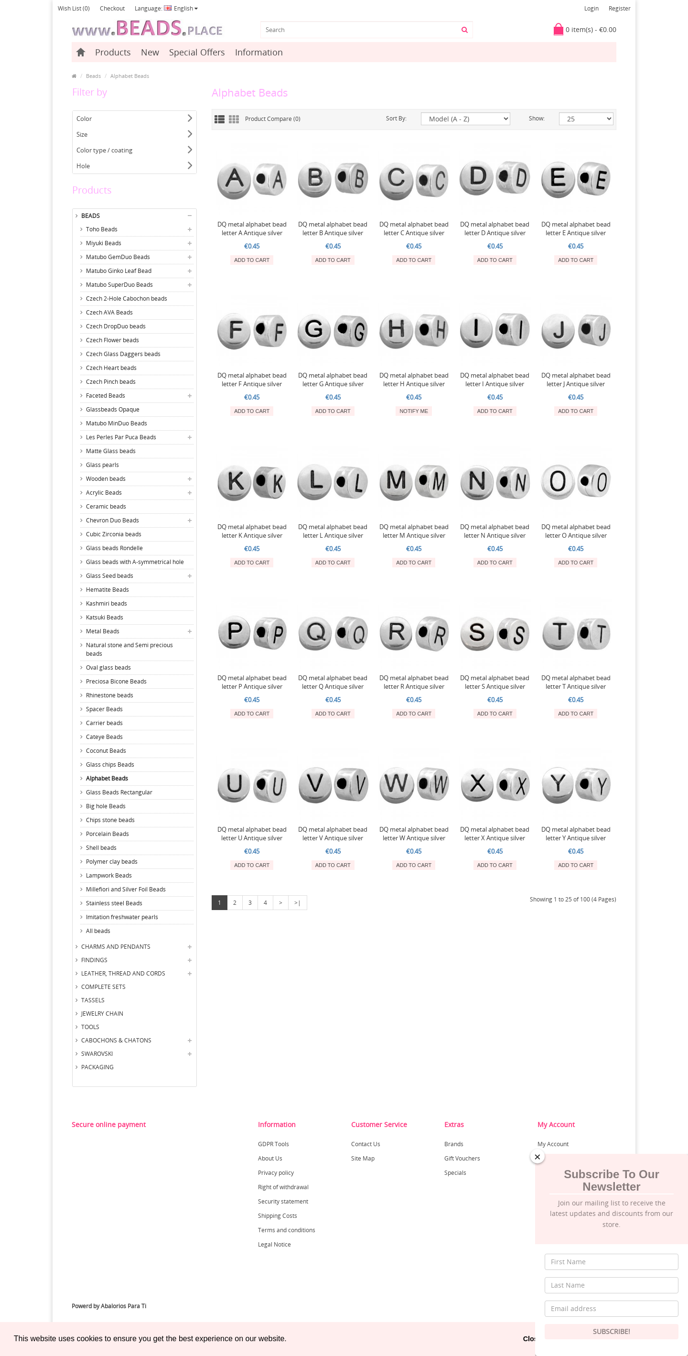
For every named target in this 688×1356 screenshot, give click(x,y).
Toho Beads (102, 229)
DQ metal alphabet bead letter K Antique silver (252, 531)
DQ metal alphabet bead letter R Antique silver (414, 682)
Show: (537, 118)
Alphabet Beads (129, 75)
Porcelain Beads (107, 834)
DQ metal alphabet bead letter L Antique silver (332, 531)
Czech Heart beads (111, 368)
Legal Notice (274, 1244)
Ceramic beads (106, 506)
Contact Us (365, 1144)
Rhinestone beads (109, 695)
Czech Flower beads (112, 340)
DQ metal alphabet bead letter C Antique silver (414, 228)
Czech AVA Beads (109, 312)
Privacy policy (276, 1173)
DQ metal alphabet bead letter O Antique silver (576, 531)
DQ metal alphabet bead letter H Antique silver (414, 379)
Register (620, 8)
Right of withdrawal (283, 1187)
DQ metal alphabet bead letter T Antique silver (576, 682)
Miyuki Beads (103, 243)
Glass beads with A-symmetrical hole (135, 562)
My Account (553, 1144)
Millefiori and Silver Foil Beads (126, 889)
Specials (455, 1173)
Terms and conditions (286, 1230)
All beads (98, 931)
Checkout (112, 8)
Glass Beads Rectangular (119, 792)
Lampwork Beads (109, 875)
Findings (94, 960)
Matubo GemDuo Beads (118, 257)
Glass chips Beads (110, 764)
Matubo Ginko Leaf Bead (118, 271)
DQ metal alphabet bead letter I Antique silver (494, 379)
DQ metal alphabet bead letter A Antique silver (252, 228)
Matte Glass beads (111, 451)
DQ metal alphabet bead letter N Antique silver (494, 531)
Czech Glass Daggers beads (123, 354)
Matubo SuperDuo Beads (119, 285)
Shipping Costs (277, 1216)
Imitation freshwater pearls (122, 917)
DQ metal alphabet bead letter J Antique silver (576, 379)
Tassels (93, 1000)
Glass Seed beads (109, 576)
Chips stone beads (110, 820)
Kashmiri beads (106, 603)
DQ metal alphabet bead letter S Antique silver (494, 682)
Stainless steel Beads (114, 903)
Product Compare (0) (273, 119)
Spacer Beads (104, 709)
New (150, 52)
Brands (453, 1144)
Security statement (283, 1201)
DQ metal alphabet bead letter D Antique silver (494, 228)
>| (297, 903)
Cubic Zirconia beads (113, 534)
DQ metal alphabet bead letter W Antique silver (414, 833)
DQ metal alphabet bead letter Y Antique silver (576, 833)
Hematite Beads (107, 590)
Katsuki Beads (104, 617)
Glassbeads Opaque (113, 409)
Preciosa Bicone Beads (116, 681)
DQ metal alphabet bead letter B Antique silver (332, 228)
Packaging (97, 1067)
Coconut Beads (106, 751)
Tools (90, 1027)
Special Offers (197, 52)
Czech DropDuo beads (116, 326)
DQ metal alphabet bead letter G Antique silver (332, 379)
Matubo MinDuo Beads (116, 423)
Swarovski (97, 1054)
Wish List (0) (74, 8)
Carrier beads (104, 723)
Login (591, 8)
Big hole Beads (106, 806)
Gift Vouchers (462, 1158)
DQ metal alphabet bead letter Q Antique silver (332, 682)
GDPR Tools (273, 1144)
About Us (270, 1158)
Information (259, 52)
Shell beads (101, 848)
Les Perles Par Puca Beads (121, 437)
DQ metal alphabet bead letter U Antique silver (252, 833)
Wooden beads (106, 479)
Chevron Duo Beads (112, 520)
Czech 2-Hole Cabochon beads (126, 298)
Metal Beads (102, 631)
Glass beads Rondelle (114, 548)
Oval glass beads (108, 667)
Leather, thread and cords (123, 973)
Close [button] (532, 1339)
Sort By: (396, 118)
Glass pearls (102, 465)
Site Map (363, 1158)
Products (113, 52)
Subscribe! (611, 1331)
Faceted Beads (105, 395)
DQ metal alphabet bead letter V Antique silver (332, 833)
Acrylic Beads (104, 492)
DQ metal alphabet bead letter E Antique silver (576, 228)
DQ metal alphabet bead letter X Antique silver (494, 833)
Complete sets (103, 987)
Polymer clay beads (112, 861)
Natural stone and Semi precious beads (129, 649)
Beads (93, 75)
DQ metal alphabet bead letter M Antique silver (414, 531)
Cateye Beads (104, 737)
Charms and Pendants (115, 947)
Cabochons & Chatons (116, 1040)
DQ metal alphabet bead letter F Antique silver (252, 379)
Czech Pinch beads (111, 382)
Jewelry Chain (102, 1013)
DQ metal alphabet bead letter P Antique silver (252, 682)
